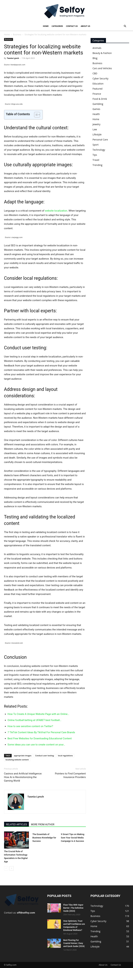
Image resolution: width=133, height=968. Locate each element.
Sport (96, 144)
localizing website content (17, 759)
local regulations (65, 755)
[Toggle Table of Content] (35, 115)
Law (95, 129)
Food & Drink (100, 98)
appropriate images (22, 755)
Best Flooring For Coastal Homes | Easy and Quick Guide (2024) (74, 943)
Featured (98, 88)
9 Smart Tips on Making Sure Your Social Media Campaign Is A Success (72, 837)
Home (46, 26)
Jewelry (97, 124)
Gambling (98, 104)
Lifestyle (97, 134)
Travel (96, 160)
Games (96, 109)
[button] (125, 26)
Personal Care (100, 139)
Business (17, 34)
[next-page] (11, 868)
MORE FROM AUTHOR (42, 824)
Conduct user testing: (44, 755)
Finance (97, 93)
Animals (97, 48)
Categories (57, 26)
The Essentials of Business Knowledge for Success (44, 837)
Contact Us (72, 26)
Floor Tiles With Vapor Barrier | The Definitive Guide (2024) (73, 908)
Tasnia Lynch (13, 58)
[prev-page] (6, 868)
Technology (99, 149)
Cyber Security (100, 78)
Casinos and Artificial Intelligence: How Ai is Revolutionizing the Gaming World (23, 777)
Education (98, 83)
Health (96, 114)
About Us (85, 26)
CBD (95, 73)
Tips (95, 154)
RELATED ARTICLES (16, 824)
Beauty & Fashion (102, 53)
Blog (95, 58)
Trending (97, 165)
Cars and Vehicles (102, 68)
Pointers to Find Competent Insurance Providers (70, 775)
